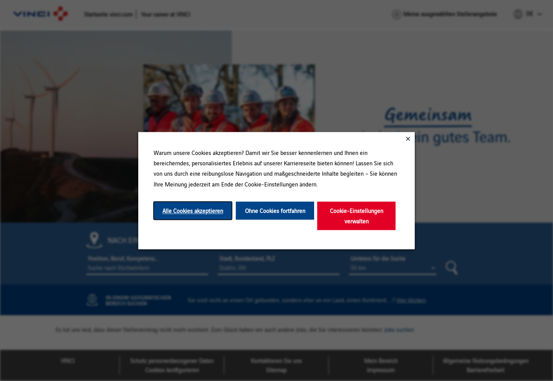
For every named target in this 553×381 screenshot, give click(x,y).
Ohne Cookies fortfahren (275, 210)
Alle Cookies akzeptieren (192, 210)
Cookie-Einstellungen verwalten (356, 215)
